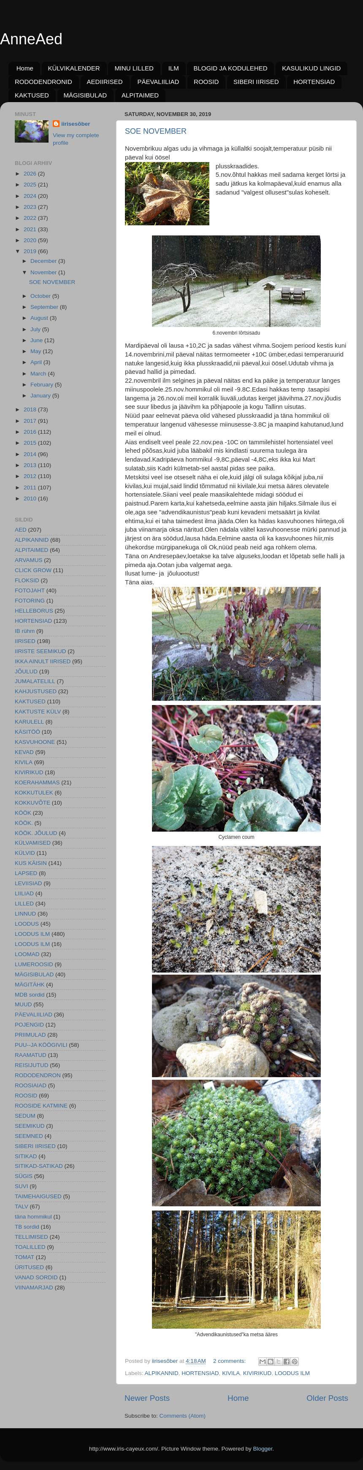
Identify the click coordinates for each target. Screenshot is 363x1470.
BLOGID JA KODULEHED (230, 68)
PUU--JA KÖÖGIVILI (41, 1045)
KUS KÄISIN (31, 863)
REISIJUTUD (32, 1065)
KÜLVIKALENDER (74, 68)
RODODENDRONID (43, 81)
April (36, 362)
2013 (31, 465)
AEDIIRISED (105, 81)
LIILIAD (24, 893)
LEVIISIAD (28, 883)
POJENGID (29, 1024)
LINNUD (25, 914)
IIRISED (25, 641)
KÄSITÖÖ (27, 732)
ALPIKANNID (162, 1373)
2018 (31, 409)
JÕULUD (26, 671)
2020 (31, 240)
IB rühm (25, 631)
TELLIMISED (31, 1237)
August (40, 318)
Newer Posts (147, 1398)
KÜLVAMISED (33, 843)
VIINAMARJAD (34, 1287)
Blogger (263, 1449)
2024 (31, 196)
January (41, 395)
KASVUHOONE (35, 742)
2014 (31, 454)
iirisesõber (75, 124)
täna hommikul (33, 1216)
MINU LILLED (134, 68)
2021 (31, 229)
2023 (31, 207)
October (41, 296)
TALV (21, 1206)
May (36, 351)
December (44, 261)
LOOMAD (27, 954)
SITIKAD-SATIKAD (39, 1166)
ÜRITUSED (29, 1267)
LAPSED (26, 873)
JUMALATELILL (35, 681)
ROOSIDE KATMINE (41, 1105)
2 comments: (230, 1361)
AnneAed (31, 39)
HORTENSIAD (314, 81)
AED (21, 530)
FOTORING (30, 600)
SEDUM (25, 1116)
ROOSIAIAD (30, 1085)
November (44, 272)
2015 (31, 443)
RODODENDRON (38, 1075)
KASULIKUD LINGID (311, 68)
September (45, 307)
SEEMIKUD (30, 1126)
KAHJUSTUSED (36, 691)
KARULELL (29, 722)
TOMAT (24, 1257)
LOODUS (27, 924)
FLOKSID (27, 580)
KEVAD (24, 752)
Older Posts (327, 1398)
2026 (31, 173)
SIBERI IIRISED (256, 81)
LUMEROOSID (34, 964)
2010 (31, 498)
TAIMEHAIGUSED (38, 1196)
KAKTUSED (32, 95)
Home (24, 68)
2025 (31, 184)
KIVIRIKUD (257, 1373)
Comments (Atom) (183, 1416)
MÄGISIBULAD (85, 95)
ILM (173, 68)
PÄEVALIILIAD (158, 81)
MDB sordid (30, 995)
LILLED (24, 903)
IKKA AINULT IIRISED (42, 661)
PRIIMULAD (30, 1035)
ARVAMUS (29, 560)
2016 (31, 432)
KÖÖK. (24, 823)
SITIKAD (26, 1156)
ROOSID (206, 81)
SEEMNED (29, 1136)
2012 (31, 476)
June (37, 340)
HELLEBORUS (34, 611)
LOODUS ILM (292, 1373)
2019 (31, 251)
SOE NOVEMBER (156, 131)
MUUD (23, 1004)
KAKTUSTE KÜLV (38, 711)
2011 (31, 487)
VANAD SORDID (36, 1277)
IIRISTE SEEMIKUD (40, 651)
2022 (31, 218)
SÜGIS (24, 1176)
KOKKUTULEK (34, 792)
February (42, 384)
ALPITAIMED (140, 95)
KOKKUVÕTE (32, 803)
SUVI (21, 1186)
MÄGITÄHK (30, 984)
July (36, 329)
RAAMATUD (30, 1055)
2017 (31, 421)
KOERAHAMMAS (37, 782)
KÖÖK (23, 813)
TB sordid (27, 1227)
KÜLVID (25, 853)
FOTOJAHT (30, 590)
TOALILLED (30, 1247)
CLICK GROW (33, 570)
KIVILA (231, 1373)
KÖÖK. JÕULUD (36, 833)
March (39, 373)
